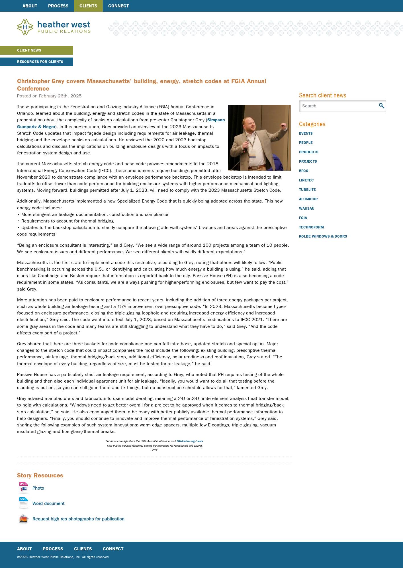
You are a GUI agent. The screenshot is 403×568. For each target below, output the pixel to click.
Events (306, 133)
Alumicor (308, 199)
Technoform (311, 227)
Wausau (306, 208)
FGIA (303, 218)
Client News (29, 50)
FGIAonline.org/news (190, 441)
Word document (48, 503)
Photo (38, 488)
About (29, 6)
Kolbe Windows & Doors (323, 236)
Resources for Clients (40, 62)
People (306, 142)
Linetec (306, 180)
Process (58, 6)
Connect (118, 6)
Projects (308, 161)
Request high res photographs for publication (78, 519)
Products (308, 152)
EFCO (303, 171)
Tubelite (307, 189)
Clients (88, 6)
